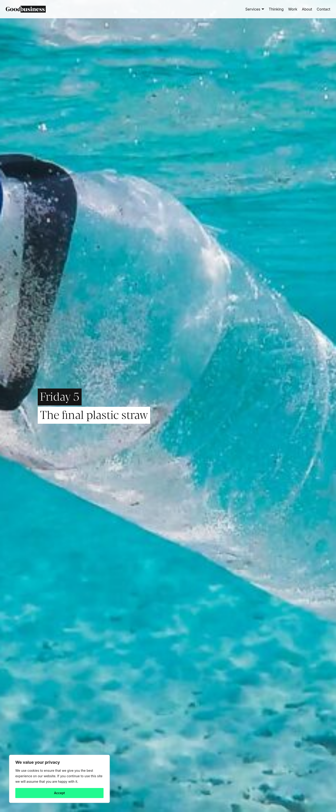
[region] (59, 779)
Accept (59, 793)
